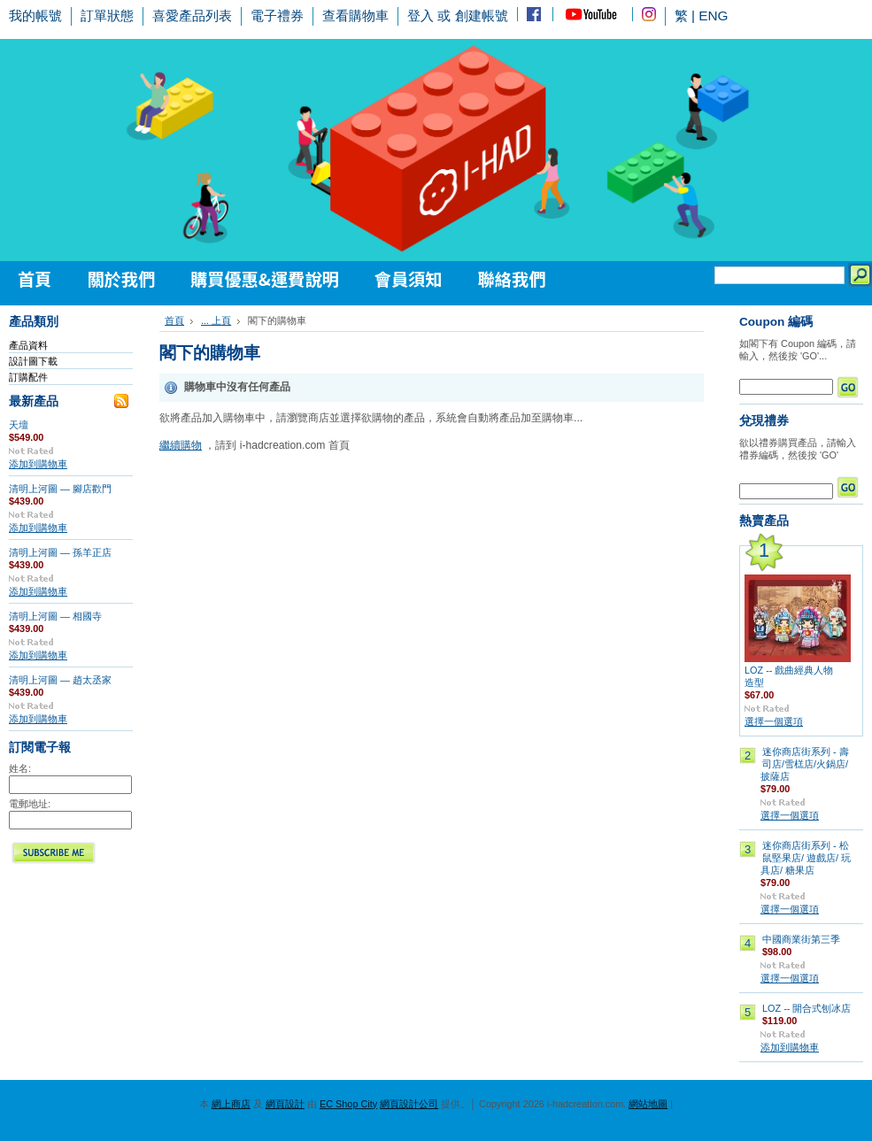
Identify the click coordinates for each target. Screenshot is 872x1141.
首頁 (174, 320)
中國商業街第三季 (801, 939)
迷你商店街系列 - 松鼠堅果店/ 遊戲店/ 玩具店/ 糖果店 (805, 857)
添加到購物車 (38, 464)
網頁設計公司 (409, 1104)
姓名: (20, 768)
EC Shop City (348, 1104)
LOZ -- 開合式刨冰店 (806, 1008)
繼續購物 (180, 445)
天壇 (18, 425)
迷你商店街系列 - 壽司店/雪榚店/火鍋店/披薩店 (804, 764)
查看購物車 (355, 15)
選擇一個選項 (774, 721)
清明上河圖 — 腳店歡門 (60, 488)
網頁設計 (285, 1104)
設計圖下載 (33, 361)
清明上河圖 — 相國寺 (55, 616)
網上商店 (231, 1104)
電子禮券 (277, 15)
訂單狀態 (107, 15)
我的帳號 (35, 15)
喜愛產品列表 (192, 15)
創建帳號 (481, 15)
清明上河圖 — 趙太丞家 (60, 680)
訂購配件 (28, 377)
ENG (713, 15)
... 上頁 (216, 320)
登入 (420, 15)
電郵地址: (29, 803)
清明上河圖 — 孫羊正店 (60, 552)
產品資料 (28, 345)
